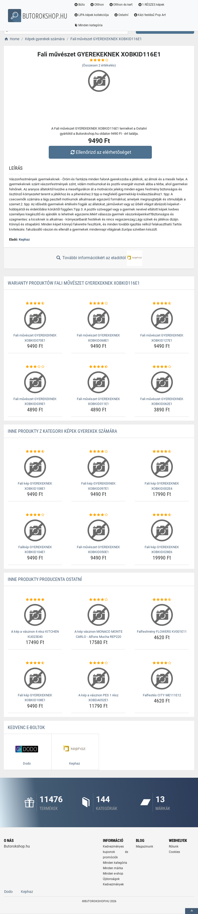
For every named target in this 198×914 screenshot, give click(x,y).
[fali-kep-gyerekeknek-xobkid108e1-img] (35, 467)
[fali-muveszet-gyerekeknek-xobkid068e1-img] (98, 319)
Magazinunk (144, 846)
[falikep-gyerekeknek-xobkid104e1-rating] (35, 515)
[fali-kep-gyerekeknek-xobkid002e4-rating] (162, 451)
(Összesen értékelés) (99, 65)
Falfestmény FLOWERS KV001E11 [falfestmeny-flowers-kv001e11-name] (162, 631)
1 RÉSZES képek (151, 4)
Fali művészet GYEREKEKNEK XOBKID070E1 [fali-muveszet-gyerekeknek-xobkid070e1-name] (34, 337)
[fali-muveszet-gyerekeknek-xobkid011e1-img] (98, 382)
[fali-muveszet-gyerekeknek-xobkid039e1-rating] (35, 366)
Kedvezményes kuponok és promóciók (115, 852)
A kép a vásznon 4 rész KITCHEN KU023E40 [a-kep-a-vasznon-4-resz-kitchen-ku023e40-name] (35, 634)
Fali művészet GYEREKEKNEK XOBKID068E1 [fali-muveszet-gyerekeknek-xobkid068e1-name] (98, 337)
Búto (79, 4)
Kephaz (24, 239)
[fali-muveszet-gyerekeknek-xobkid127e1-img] (162, 319)
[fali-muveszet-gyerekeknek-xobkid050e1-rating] (98, 515)
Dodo (8, 892)
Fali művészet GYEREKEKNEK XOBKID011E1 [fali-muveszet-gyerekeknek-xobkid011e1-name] (98, 401)
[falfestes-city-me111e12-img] (162, 678)
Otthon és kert (121, 4)
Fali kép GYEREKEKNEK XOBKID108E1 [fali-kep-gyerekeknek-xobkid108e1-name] (35, 485)
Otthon (97, 4)
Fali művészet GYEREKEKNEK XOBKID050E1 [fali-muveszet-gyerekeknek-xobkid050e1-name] (98, 549)
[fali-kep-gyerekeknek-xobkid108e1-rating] (35, 451)
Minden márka (113, 868)
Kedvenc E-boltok (26, 727)
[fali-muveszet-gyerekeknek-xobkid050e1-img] (98, 530)
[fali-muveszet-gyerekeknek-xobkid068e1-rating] (98, 303)
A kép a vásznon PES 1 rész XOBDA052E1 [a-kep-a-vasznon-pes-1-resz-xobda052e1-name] (98, 697)
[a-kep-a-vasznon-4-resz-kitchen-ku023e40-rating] (35, 599)
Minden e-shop (113, 873)
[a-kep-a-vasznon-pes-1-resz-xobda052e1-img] (98, 678)
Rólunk (173, 846)
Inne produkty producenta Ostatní (45, 579)
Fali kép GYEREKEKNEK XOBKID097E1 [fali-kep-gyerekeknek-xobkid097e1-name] (98, 485)
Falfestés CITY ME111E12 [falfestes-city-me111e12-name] (162, 695)
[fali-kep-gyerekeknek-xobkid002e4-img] (162, 467)
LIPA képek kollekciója (91, 15)
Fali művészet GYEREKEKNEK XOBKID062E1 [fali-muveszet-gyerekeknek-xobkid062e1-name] (161, 401)
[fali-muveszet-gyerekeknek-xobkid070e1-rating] (35, 303)
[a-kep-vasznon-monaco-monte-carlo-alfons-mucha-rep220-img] (98, 615)
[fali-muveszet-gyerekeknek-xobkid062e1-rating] (162, 366)
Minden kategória (88, 25)
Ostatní (121, 15)
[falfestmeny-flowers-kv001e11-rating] (162, 599)
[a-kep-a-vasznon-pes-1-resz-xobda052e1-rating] (98, 663)
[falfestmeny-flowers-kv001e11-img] (162, 615)
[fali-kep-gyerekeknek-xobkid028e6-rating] (162, 515)
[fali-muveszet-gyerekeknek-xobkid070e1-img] (35, 319)
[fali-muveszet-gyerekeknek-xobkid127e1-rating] (162, 303)
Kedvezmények (113, 884)
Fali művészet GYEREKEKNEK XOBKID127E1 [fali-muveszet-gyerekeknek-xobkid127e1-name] (161, 337)
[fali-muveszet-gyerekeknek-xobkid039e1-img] (35, 382)
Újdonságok (111, 879)
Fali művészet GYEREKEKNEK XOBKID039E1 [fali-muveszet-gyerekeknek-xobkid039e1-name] (34, 401)
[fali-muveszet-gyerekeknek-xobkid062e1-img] (162, 382)
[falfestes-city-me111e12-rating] (162, 663)
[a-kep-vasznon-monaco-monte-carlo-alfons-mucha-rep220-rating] (98, 599)
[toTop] (191, 911)
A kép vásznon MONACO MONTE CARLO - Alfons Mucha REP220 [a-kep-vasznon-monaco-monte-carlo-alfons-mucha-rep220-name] (98, 634)
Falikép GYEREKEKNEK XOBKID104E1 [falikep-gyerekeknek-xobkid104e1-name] (35, 549)
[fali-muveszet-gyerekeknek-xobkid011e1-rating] (98, 366)
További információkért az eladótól (99, 258)
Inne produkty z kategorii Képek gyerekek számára (62, 431)
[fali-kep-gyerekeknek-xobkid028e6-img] (162, 530)
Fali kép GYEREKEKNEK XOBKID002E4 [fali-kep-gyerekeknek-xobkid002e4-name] (162, 485)
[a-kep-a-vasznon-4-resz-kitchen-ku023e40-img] (35, 615)
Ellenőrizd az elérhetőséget (100, 152)
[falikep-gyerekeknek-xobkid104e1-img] (35, 530)
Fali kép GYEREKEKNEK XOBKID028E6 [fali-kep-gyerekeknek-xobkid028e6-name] (162, 549)
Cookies (174, 852)
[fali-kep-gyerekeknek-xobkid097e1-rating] (98, 451)
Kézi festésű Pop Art (150, 15)
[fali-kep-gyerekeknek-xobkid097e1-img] (98, 467)
